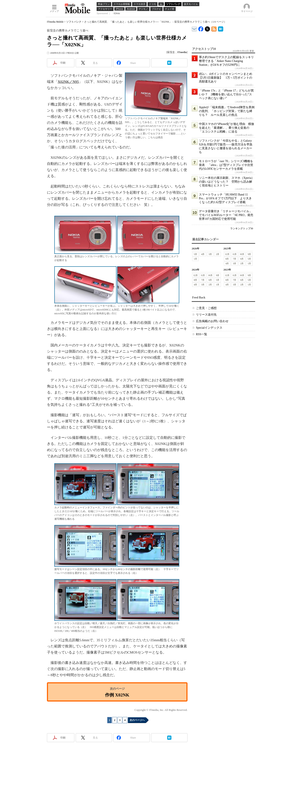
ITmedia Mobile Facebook (201, 28)
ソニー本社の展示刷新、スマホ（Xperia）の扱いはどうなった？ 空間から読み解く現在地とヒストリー (226, 181)
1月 (195, 259)
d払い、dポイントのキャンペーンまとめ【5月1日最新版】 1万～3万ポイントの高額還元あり (225, 77)
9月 (249, 254)
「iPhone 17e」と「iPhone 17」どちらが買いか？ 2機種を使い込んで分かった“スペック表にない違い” (226, 94)
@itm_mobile (207, 28)
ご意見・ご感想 (206, 308)
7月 (234, 259)
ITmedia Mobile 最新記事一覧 (214, 28)
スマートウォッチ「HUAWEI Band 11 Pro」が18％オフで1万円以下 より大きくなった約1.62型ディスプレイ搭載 (225, 198)
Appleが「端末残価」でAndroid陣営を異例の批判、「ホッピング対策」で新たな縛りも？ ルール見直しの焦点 (226, 111)
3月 (210, 254)
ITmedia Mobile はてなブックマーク (220, 28)
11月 (235, 254)
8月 (227, 259)
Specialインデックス (209, 327)
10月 (242, 254)
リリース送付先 (206, 314)
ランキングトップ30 (241, 228)
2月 (217, 254)
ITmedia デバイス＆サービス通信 (194, 28)
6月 (242, 259)
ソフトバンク (73, 21)
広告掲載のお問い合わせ (212, 321)
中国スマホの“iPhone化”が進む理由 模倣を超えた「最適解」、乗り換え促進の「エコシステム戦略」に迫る (226, 127)
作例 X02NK (117, 694)
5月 (195, 254)
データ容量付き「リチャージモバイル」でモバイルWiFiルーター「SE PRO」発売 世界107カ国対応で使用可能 (227, 215)
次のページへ (137, 720)
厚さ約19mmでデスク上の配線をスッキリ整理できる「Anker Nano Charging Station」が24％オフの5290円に (226, 61)
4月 (202, 254)
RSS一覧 (201, 334)
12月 (227, 254)
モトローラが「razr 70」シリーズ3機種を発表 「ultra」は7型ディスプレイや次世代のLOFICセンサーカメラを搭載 (226, 165)
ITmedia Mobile (55, 21)
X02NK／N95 (68, 82)
